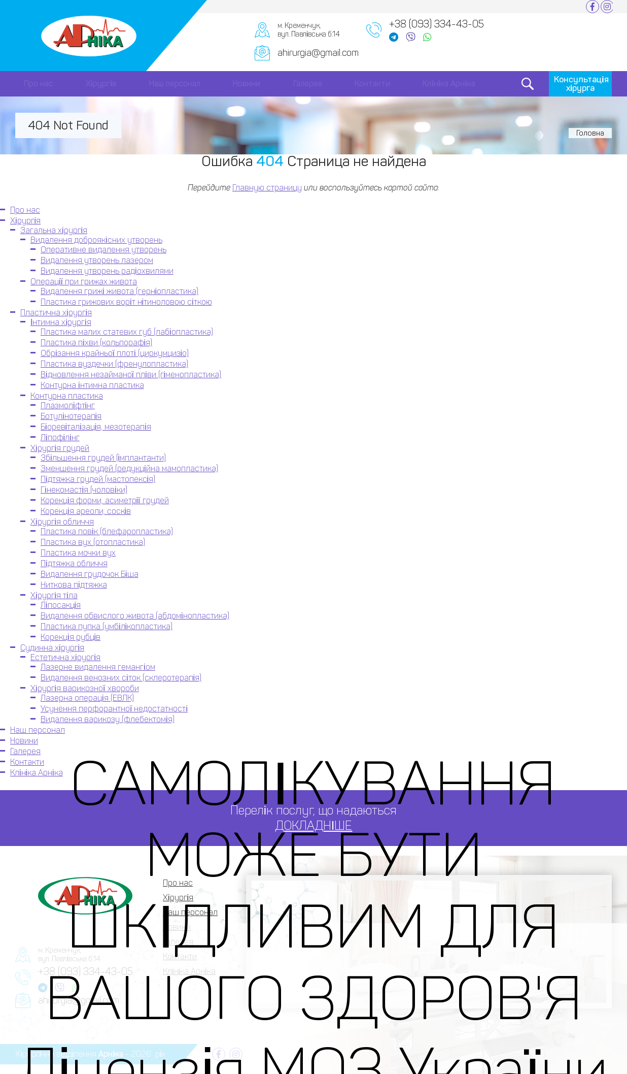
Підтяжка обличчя (74, 563)
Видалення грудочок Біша (89, 574)
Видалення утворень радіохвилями (107, 271)
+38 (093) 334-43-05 (436, 24)
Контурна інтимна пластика (92, 385)
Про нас (38, 83)
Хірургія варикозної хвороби (84, 688)
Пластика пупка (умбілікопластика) (106, 626)
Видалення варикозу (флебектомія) (108, 719)
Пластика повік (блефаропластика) (107, 531)
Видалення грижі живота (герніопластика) (119, 291)
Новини (246, 83)
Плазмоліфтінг (68, 405)
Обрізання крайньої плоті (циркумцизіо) (115, 353)
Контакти (372, 83)
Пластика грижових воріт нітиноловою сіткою (126, 302)
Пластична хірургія (56, 312)
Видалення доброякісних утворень (96, 240)
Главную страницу (267, 187)
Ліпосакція (61, 605)
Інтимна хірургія (60, 322)
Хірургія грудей (59, 448)
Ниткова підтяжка (74, 585)
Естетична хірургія (65, 657)
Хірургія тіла (54, 595)
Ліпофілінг (60, 437)
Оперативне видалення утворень (103, 249)
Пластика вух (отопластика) (93, 542)
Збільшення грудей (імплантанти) (103, 458)
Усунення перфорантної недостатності (114, 708)
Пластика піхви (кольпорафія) (96, 342)
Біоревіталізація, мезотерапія (96, 427)
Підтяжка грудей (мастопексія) (98, 479)
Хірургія (101, 83)
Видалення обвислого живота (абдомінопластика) (135, 616)
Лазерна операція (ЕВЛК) (87, 698)
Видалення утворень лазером (97, 260)
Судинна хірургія (52, 648)
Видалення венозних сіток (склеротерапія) (121, 677)
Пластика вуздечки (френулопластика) (114, 364)
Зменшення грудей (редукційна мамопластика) (129, 468)
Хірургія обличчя (62, 522)
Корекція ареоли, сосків (86, 511)
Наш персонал (174, 83)
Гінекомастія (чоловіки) (84, 490)
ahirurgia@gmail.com (318, 52)
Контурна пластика (66, 396)
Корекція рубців (70, 637)
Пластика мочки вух (78, 553)
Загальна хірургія (53, 230)
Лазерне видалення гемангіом (98, 667)
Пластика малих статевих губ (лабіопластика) (127, 332)
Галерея (307, 83)
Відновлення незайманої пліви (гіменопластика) (131, 374)
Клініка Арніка (449, 83)
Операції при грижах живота (83, 281)
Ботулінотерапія (71, 416)
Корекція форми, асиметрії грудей (105, 500)
